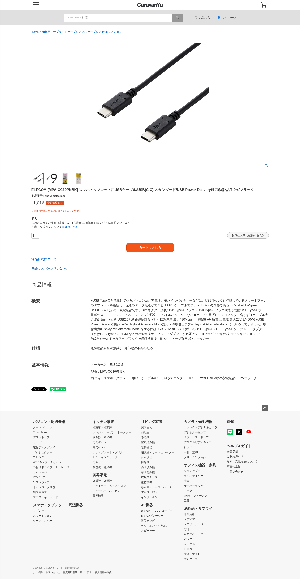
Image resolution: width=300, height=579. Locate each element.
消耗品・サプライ (53, 31)
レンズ (188, 447)
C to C (118, 31)
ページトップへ (265, 408)
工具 (186, 500)
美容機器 (98, 495)
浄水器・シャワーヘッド (156, 487)
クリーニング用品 (195, 457)
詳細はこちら (70, 226)
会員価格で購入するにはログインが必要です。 (56, 211)
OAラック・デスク (195, 495)
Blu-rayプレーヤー (152, 515)
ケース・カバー (42, 520)
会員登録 (232, 451)
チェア (188, 490)
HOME (35, 31)
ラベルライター (193, 475)
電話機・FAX (149, 492)
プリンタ (38, 457)
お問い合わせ (235, 471)
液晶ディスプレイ (44, 447)
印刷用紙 (189, 514)
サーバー (38, 442)
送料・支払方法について (242, 461)
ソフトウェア (41, 482)
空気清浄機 (148, 442)
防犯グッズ (191, 559)
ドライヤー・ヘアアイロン (109, 485)
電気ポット (99, 442)
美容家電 (100, 475)
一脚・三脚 (191, 452)
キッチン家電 (103, 422)
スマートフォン (42, 515)
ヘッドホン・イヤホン (155, 525)
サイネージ (40, 472)
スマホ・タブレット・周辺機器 (58, 505)
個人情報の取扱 (103, 572)
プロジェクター (42, 452)
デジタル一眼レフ (195, 432)
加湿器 (145, 432)
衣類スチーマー (150, 477)
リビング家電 (151, 422)
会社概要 (38, 572)
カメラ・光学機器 (198, 422)
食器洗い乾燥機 (102, 467)
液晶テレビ (148, 520)
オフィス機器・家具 (200, 465)
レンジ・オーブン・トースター (112, 432)
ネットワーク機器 (44, 487)
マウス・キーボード (45, 497)
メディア (189, 519)
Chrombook (40, 432)
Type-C (106, 31)
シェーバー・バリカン (106, 490)
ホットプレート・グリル (108, 452)
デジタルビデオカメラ (198, 442)
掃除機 (145, 462)
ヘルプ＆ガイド (239, 446)
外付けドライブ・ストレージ (51, 467)
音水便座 (146, 457)
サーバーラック (193, 485)
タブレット (40, 510)
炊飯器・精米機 (102, 437)
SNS (230, 422)
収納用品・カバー (195, 534)
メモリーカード (193, 524)
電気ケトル (99, 447)
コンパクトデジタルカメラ (200, 427)
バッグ (188, 539)
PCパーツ (39, 477)
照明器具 (146, 427)
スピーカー (148, 530)
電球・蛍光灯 (192, 554)
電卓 (186, 480)
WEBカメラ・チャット (47, 462)
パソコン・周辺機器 (49, 422)
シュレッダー (192, 470)
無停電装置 (40, 492)
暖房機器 (146, 447)
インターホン (149, 497)
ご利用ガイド (235, 456)
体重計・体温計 (102, 480)
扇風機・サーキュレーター (157, 452)
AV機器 (147, 505)
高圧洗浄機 (148, 467)
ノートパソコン (42, 427)
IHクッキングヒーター (106, 457)
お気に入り (204, 18)
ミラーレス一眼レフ (196, 437)
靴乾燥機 (146, 482)
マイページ (226, 18)
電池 (186, 529)
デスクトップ (41, 437)
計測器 (188, 549)
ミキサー (98, 462)
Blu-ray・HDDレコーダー (156, 510)
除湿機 (145, 437)
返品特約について (44, 259)
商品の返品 (234, 466)
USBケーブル (90, 31)
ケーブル (73, 31)
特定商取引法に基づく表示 (77, 572)
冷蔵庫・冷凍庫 (102, 427)
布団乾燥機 (148, 472)
